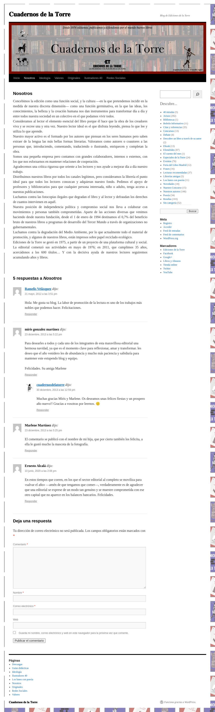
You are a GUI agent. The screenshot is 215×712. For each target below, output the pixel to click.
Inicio (16, 78)
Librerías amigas (171, 176)
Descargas (17, 664)
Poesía (166, 195)
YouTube (168, 272)
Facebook (168, 253)
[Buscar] (197, 94)
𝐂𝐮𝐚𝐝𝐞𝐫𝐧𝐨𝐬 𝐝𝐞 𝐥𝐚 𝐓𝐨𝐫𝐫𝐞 (39, 14)
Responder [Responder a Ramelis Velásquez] (31, 314)
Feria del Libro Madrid (174, 165)
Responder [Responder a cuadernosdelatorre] (43, 410)
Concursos (168, 131)
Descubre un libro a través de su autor (182, 138)
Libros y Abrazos (172, 261)
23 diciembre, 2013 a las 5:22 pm (43, 334)
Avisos (166, 115)
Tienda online (170, 264)
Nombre (18, 592)
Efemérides (169, 149)
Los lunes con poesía (173, 180)
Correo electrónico (24, 606)
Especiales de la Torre (174, 157)
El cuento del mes (172, 153)
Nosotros (29, 78)
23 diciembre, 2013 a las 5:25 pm (43, 430)
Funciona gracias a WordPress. (180, 702)
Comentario (20, 544)
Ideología (44, 78)
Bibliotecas (169, 119)
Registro (167, 223)
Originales (74, 78)
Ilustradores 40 (93, 78)
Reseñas (167, 199)
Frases (166, 168)
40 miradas (168, 112)
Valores (59, 78)
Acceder (167, 227)
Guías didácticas (20, 668)
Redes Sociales (116, 78)
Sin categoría (170, 202)
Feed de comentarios (173, 234)
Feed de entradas (171, 230)
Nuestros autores (171, 191)
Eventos (167, 161)
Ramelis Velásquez (38, 289)
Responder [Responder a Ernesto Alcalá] (31, 501)
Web (15, 619)
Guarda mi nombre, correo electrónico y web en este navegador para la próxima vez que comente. (74, 633)
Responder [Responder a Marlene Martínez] (31, 450)
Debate (166, 134)
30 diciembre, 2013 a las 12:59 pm (56, 389)
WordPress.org (170, 238)
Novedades (168, 183)
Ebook (166, 146)
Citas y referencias (172, 127)
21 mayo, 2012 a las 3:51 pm (41, 293)
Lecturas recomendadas (175, 172)
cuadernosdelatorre (50, 385)
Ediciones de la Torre (174, 249)
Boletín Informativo (173, 123)
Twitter (166, 268)
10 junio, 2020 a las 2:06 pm (40, 470)
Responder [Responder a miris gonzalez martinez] (31, 374)
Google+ (167, 257)
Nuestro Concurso (172, 187)
